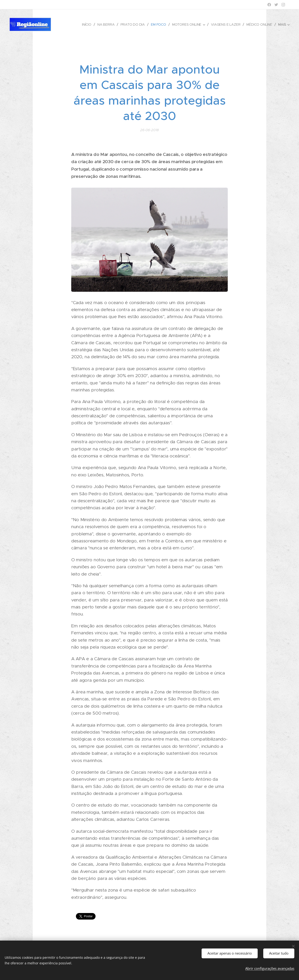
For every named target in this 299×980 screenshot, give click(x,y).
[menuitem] (87, 24)
